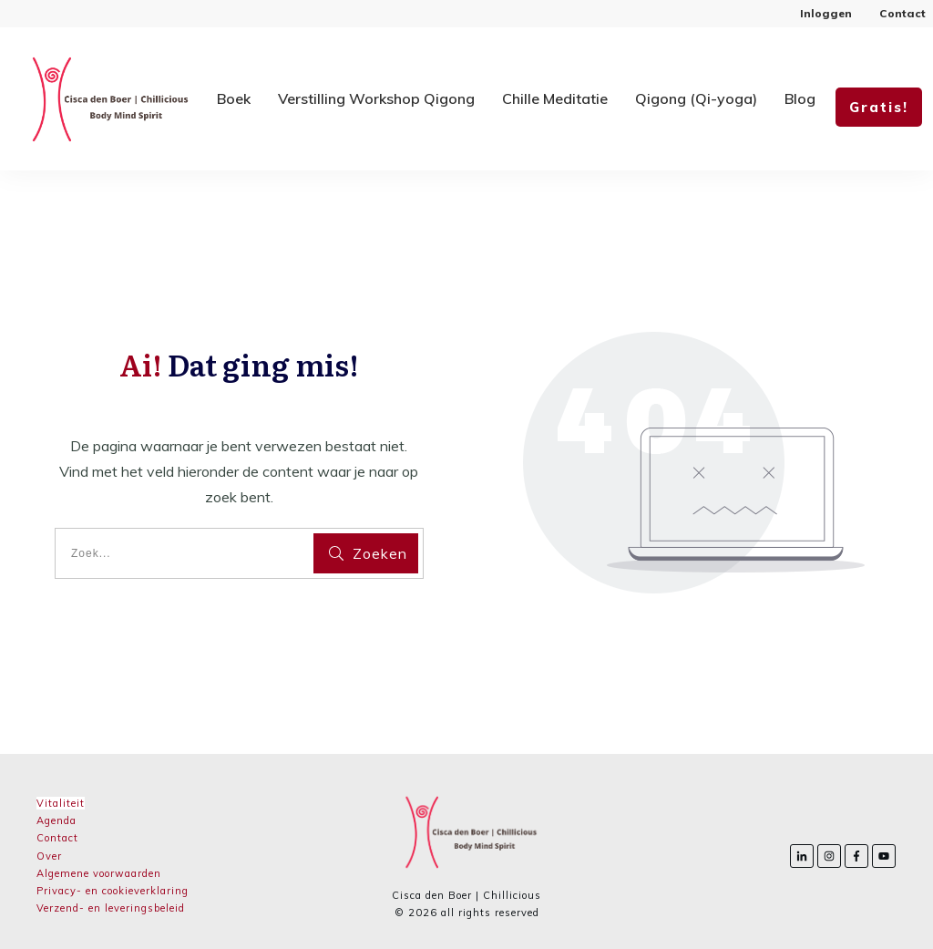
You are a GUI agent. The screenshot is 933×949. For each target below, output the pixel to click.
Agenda (56, 820)
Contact (57, 837)
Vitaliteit (60, 803)
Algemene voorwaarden (98, 873)
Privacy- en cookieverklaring (112, 890)
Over (49, 856)
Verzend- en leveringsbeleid (110, 908)
